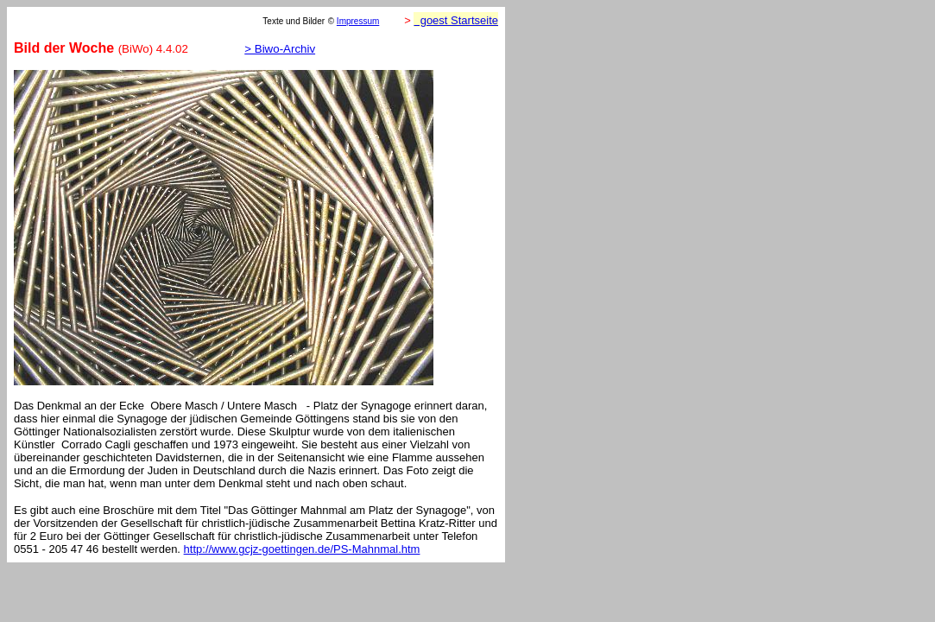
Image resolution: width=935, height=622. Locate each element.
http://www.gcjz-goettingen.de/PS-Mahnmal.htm (302, 549)
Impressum (358, 21)
